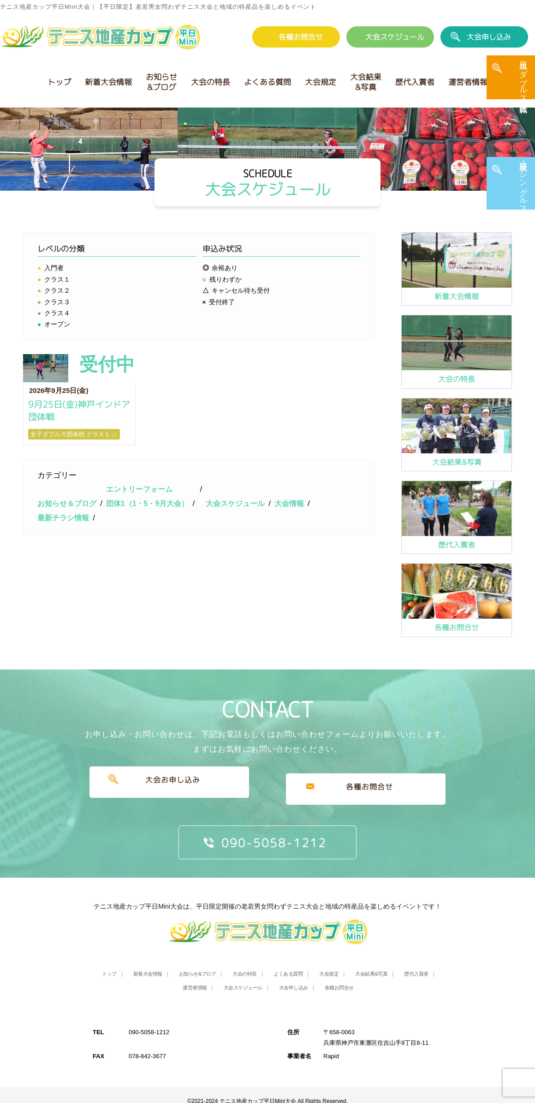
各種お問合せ (301, 37)
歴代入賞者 (414, 82)
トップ (59, 82)
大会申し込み (489, 37)
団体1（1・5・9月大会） (154, 544)
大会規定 (320, 82)
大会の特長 (210, 82)
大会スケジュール (394, 37)
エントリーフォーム (145, 530)
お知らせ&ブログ (161, 82)
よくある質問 (267, 82)
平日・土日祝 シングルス (523, 191)
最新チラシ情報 (64, 559)
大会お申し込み (169, 784)
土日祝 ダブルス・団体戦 (523, 86)
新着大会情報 (108, 82)
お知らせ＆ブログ (68, 544)
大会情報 (302, 544)
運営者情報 (467, 82)
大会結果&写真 (365, 82)
